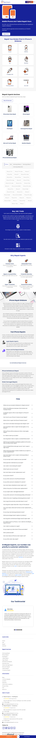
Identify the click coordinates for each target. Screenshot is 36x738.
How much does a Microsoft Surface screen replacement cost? (17, 507)
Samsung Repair (6, 652)
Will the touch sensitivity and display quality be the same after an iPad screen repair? (17, 441)
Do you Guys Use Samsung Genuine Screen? (14, 511)
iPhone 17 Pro (6, 171)
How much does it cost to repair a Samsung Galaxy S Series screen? (16, 455)
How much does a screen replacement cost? (14, 471)
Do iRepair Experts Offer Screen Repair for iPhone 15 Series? (15, 412)
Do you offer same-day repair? (10, 538)
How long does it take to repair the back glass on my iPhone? (16, 426)
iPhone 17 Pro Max (15, 171)
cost (15, 565)
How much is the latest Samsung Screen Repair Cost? (16, 423)
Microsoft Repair (6, 666)
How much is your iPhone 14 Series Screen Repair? (15, 416)
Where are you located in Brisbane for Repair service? (16, 404)
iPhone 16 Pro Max (17, 174)
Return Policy (21, 731)
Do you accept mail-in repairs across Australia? (14, 458)
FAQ (3, 687)
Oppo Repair (5, 659)
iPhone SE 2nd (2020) (10, 194)
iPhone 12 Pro (10, 191)
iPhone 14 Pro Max (25, 180)
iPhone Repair (5, 654)
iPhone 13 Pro (28, 185)
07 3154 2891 (6, 710)
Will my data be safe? (8, 532)
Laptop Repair (5, 667)
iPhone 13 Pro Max (19, 185)
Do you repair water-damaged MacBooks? (13, 491)
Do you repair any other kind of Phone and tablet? (15, 528)
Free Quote (29, 2)
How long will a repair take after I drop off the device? (16, 503)
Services (4, 645)
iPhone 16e (30, 171)
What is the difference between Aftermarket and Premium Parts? (15, 408)
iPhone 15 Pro (17, 177)
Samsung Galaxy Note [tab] (18, 166)
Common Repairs (6, 678)
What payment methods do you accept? (13, 462)
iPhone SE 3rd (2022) (9, 185)
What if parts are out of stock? (10, 468)
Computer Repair (6, 669)
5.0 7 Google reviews (10, 716)
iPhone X (7, 200)
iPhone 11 (28, 194)
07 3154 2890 (6, 701)
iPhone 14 (26, 183)
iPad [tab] (11, 164)
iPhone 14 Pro (10, 183)
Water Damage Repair (7, 664)
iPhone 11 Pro (7, 197)
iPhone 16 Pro (26, 174)
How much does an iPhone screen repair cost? (14, 535)
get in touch (18, 574)
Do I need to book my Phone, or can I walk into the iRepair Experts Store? (17, 521)
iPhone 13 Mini (16, 188)
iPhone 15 (9, 180)
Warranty (4, 681)
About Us (4, 688)
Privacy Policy (5, 685)
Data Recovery (5, 662)
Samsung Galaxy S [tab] (27, 164)
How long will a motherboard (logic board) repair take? (16, 517)
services (21, 556)
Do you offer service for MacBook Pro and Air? (14, 481)
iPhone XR (14, 197)
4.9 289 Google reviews (10, 698)
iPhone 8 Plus (14, 200)
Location (4, 680)
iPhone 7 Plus (28, 200)
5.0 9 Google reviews (10, 707)
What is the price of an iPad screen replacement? (15, 487)
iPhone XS (21, 197)
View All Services (7, 100)
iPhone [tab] (6, 164)
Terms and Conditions (7, 683)
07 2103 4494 (6, 719)
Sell (3, 641)
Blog (3, 676)
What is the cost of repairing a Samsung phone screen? (16, 497)
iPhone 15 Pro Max (26, 177)
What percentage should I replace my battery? (14, 514)
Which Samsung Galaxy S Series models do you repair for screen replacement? (17, 450)
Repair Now (6, 34)
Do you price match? (8, 474)
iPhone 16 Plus (9, 177)
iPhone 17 (24, 171)
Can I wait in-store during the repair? (12, 465)
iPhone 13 (9, 188)
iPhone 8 (21, 200)
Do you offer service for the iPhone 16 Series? (14, 478)
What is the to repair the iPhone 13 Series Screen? (15, 419)
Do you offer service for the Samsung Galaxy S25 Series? (17, 494)
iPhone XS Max (28, 197)
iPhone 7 (18, 202)
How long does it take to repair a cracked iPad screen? (16, 438)
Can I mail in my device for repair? (11, 525)
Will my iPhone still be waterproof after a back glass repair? (16, 431)
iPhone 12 (18, 191)
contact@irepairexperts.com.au (11, 703)
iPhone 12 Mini (25, 191)
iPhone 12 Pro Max (25, 188)
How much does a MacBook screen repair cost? (14, 484)
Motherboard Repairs (7, 661)
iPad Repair (4, 655)
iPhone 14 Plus (19, 183)
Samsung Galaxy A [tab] (17, 164)
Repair (3, 643)
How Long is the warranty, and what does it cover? (15, 500)
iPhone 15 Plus (16, 180)
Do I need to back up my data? (10, 434)
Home (3, 640)
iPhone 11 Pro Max (20, 194)
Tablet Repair (5, 657)
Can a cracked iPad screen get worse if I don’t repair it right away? (16, 446)
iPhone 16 (9, 174)
